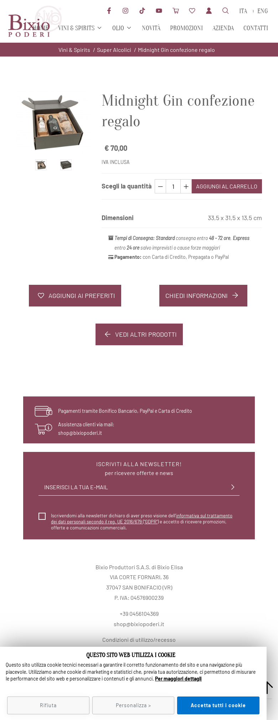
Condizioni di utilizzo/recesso (139, 639)
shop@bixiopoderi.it (80, 433)
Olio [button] (118, 28)
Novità (151, 28)
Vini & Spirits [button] (76, 28)
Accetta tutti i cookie (218, 705)
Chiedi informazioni (203, 295)
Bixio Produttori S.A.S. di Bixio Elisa (139, 567)
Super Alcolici (114, 49)
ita (243, 11)
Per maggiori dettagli (178, 679)
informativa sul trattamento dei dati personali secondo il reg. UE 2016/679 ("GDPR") (141, 518)
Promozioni (186, 28)
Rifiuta (48, 705)
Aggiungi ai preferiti (75, 295)
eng (262, 11)
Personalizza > (133, 705)
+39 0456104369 (139, 613)
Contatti (255, 28)
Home (40, 28)
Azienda (223, 28)
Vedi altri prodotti (139, 334)
